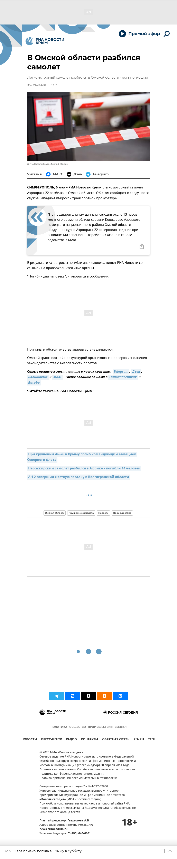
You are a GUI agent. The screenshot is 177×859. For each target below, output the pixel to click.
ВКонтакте (38, 377)
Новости (103, 512)
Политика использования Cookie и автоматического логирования (87, 769)
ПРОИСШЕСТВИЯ (100, 727)
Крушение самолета (81, 512)
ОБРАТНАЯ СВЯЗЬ (115, 740)
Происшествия (122, 512)
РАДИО (71, 740)
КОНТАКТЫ (89, 740)
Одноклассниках (123, 377)
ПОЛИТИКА (58, 727)
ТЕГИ (152, 740)
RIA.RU (138, 740)
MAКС (57, 377)
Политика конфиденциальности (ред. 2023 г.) (71, 774)
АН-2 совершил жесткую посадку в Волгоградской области (78, 477)
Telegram (121, 371)
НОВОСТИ (29, 740)
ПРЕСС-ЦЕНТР (51, 740)
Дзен (136, 371)
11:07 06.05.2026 (36, 84)
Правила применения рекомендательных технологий (78, 778)
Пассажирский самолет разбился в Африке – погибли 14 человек (84, 468)
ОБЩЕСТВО (77, 727)
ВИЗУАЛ (121, 727)
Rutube (34, 382)
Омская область (54, 512)
